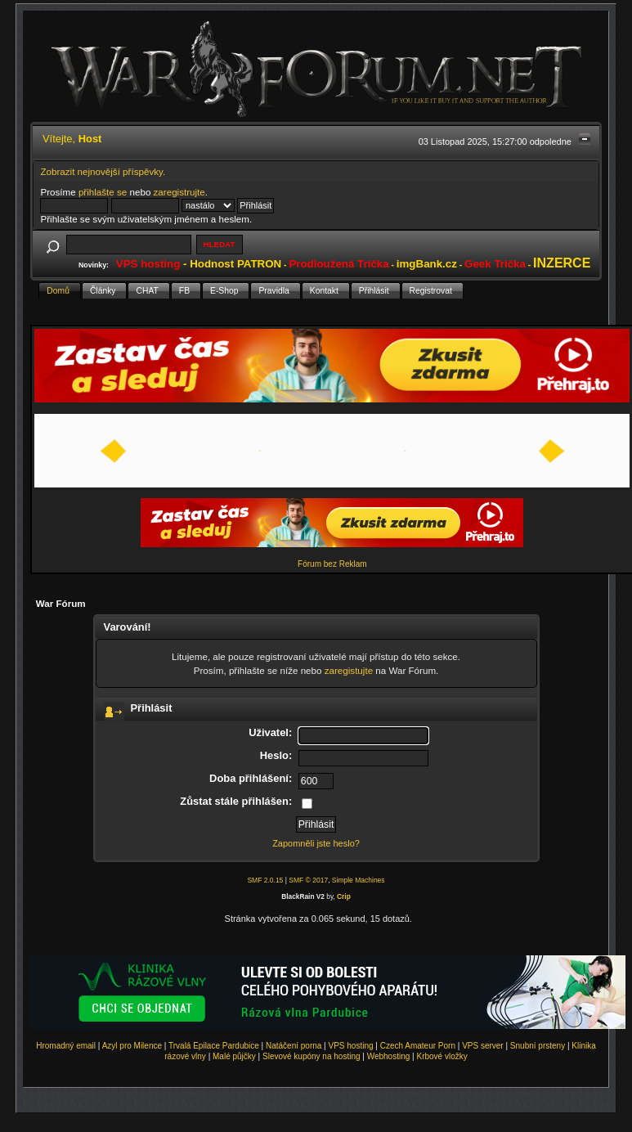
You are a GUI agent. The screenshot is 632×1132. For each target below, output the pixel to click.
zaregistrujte (179, 191)
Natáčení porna (293, 1045)
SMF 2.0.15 (265, 880)
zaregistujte (349, 670)
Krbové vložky (441, 1056)
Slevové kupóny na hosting (311, 1056)
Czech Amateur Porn (417, 1045)
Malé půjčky (234, 1056)
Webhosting (388, 1056)
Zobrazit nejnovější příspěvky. (102, 171)
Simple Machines (358, 880)
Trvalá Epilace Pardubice (213, 1045)
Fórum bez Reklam (332, 563)
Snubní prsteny (537, 1045)
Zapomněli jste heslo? (316, 843)
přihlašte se (102, 191)
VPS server (483, 1045)
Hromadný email (66, 1045)
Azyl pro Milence (132, 1045)
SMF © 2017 (308, 880)
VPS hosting (351, 1045)
